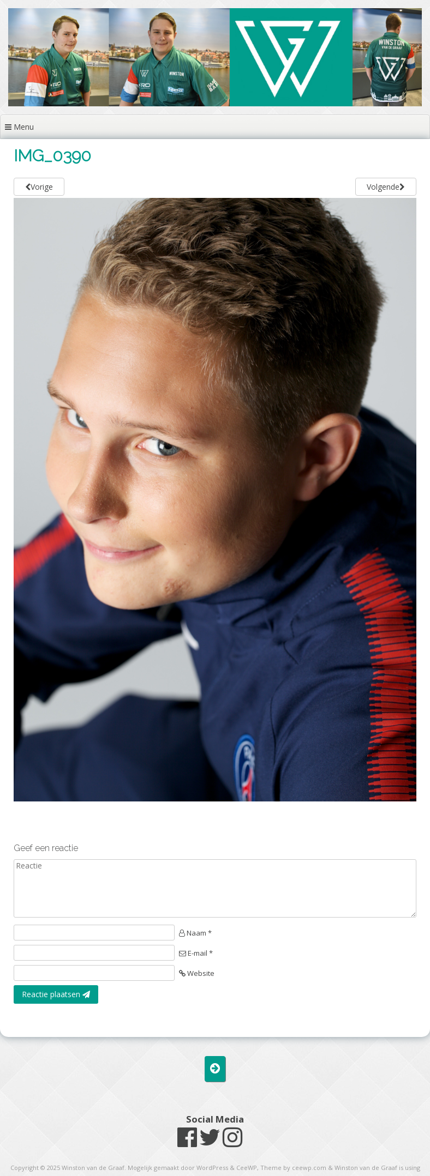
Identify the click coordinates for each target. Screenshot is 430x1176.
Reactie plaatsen (56, 994)
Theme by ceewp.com (293, 1167)
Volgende (386, 187)
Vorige (39, 187)
